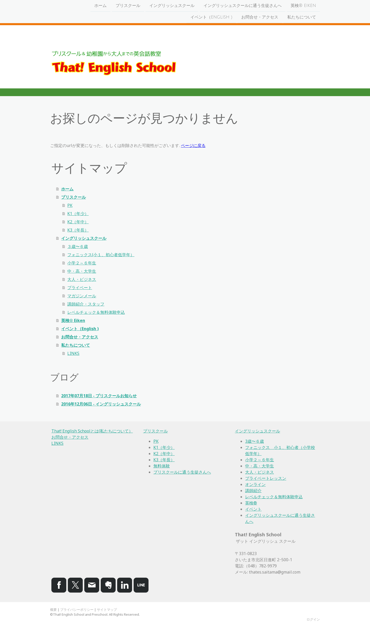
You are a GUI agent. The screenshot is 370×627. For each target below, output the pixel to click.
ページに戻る (193, 145)
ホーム (100, 5)
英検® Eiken (303, 5)
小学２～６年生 (81, 263)
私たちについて (301, 17)
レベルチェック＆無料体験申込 (96, 312)
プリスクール (128, 5)
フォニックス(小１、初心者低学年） (100, 254)
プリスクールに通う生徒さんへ (182, 472)
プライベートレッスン (265, 478)
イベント (253, 509)
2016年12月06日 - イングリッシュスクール (101, 404)
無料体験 (161, 466)
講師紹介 (253, 490)
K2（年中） (78, 222)
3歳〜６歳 (254, 441)
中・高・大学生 (81, 271)
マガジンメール (81, 296)
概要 (53, 609)
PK (69, 205)
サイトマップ (107, 609)
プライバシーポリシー (77, 609)
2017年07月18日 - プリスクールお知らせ (99, 396)
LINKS (73, 353)
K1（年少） (78, 213)
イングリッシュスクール (172, 5)
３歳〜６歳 (77, 246)
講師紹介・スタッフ (85, 304)
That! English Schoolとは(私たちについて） (92, 431)
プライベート (79, 287)
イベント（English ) (211, 17)
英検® (251, 503)
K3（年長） (78, 230)
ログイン (313, 619)
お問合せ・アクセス (259, 17)
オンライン (255, 484)
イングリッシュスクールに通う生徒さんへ (242, 5)
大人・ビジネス (81, 279)
